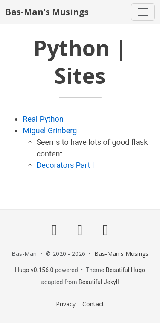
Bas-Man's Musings (47, 12)
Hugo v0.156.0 (34, 270)
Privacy (66, 304)
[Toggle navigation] (143, 12)
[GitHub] (54, 229)
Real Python (43, 119)
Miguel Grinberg (50, 130)
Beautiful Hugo (125, 270)
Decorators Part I (65, 165)
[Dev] (80, 229)
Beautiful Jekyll (99, 282)
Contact (93, 304)
